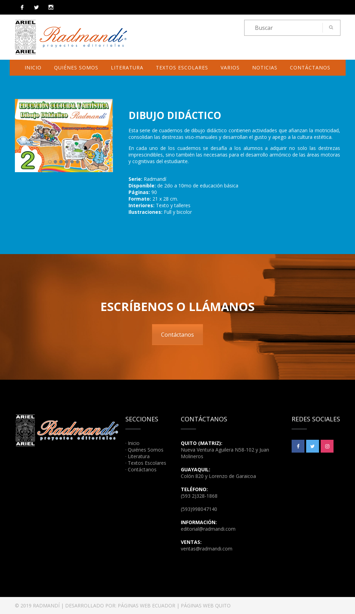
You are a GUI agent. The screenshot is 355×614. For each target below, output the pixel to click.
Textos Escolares (182, 67)
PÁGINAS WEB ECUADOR (146, 605)
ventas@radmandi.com (206, 548)
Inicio (33, 67)
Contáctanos (310, 67)
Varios (230, 67)
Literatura (127, 67)
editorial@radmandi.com (208, 528)
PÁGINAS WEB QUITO (206, 605)
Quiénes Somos (76, 67)
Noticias (264, 67)
